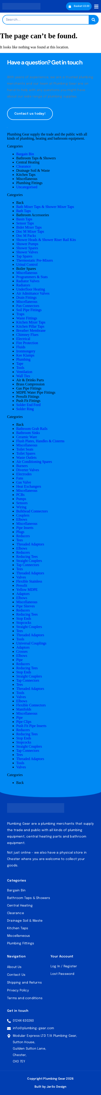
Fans (19, 478)
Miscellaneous (26, 179)
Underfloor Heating (30, 289)
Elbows (21, 519)
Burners (22, 466)
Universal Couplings (31, 643)
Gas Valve (23, 482)
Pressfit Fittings (27, 396)
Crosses (22, 651)
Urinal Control (27, 264)
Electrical (23, 339)
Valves (21, 577)
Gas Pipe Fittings (28, 388)
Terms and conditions (25, 998)
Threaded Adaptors (30, 544)
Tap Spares (24, 256)
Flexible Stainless (29, 581)
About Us (14, 967)
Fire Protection (27, 343)
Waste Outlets (26, 457)
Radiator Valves (27, 281)
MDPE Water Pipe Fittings (35, 392)
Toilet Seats (24, 449)
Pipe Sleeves (25, 606)
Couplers (22, 515)
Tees (19, 540)
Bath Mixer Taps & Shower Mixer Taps (45, 207)
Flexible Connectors (31, 705)
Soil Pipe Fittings (29, 310)
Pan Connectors (27, 306)
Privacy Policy (18, 990)
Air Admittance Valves (32, 293)
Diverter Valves (27, 470)
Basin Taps (24, 219)
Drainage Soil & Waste (33, 170)
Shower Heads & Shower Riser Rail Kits (46, 240)
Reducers (23, 536)
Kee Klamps (25, 355)
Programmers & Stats (32, 277)
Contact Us (16, 974)
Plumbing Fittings (29, 183)
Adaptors (23, 594)
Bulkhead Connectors (32, 511)
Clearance (23, 166)
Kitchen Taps (25, 175)
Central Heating (28, 162)
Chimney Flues (27, 335)
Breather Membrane (30, 330)
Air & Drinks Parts (30, 380)
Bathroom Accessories (32, 215)
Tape (19, 363)
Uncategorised (26, 187)
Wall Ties (23, 376)
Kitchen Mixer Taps (30, 322)
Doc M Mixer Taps (30, 231)
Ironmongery (25, 351)
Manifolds (23, 709)
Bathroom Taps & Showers (36, 158)
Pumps (21, 499)
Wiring (21, 507)
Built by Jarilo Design (50, 1086)
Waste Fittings (26, 318)
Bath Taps (23, 211)
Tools (20, 368)
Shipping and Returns (24, 982)
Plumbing (23, 359)
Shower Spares (27, 248)
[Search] (93, 19)
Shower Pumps (27, 244)
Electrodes (24, 474)
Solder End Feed (28, 405)
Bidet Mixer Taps (29, 227)
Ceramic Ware (26, 437)
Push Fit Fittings (28, 401)
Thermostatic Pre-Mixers (34, 260)
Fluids (20, 347)
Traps (20, 314)
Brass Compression (30, 384)
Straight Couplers (29, 561)
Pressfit (21, 585)
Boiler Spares (26, 269)
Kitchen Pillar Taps (30, 326)
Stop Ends (23, 618)
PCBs (20, 495)
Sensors (22, 503)
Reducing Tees (27, 557)
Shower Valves (27, 252)
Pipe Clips (23, 722)
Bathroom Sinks (28, 433)
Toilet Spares (25, 453)
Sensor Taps (25, 223)
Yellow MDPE (27, 590)
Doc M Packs (26, 236)
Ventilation (24, 372)
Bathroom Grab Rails (32, 429)
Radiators (23, 285)
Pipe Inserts (24, 528)
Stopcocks (23, 623)
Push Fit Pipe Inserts (31, 726)
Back (20, 203)
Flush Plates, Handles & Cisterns (40, 441)
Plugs (20, 532)
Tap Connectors (27, 565)
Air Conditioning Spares (34, 462)
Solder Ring (25, 409)
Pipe (19, 660)
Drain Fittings (26, 297)
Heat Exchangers (28, 486)
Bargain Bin (25, 154)
